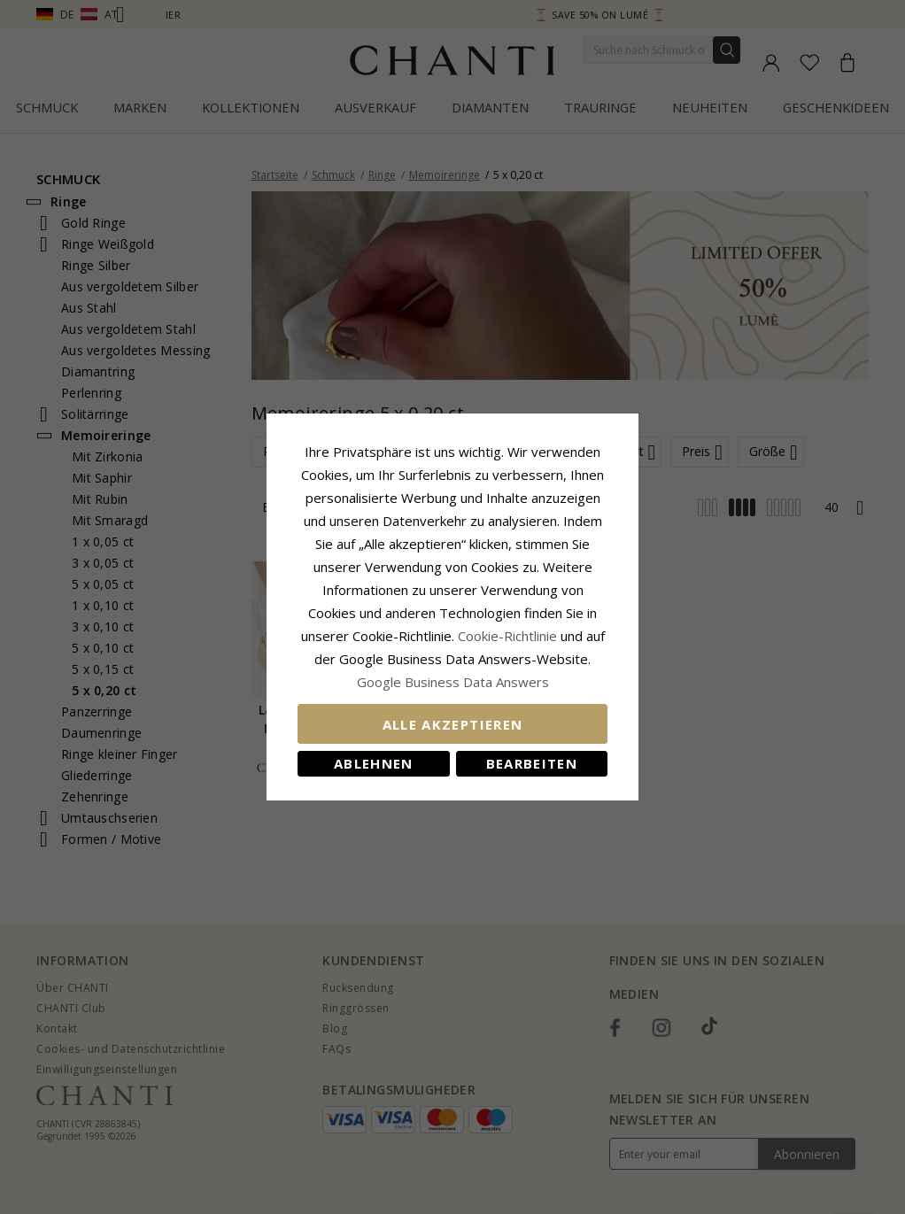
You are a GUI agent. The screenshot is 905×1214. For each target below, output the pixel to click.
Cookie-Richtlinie (507, 636)
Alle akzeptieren (453, 724)
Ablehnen (374, 763)
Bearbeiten (532, 763)
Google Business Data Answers (453, 682)
